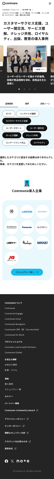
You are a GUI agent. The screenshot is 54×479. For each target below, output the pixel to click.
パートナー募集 (12, 403)
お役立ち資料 (11, 364)
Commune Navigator (15, 324)
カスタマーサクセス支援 (17, 120)
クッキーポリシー (13, 426)
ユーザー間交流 (37, 128)
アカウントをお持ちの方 (16, 441)
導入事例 (9, 383)
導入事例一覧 (26, 10)
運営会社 (9, 448)
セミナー (9, 396)
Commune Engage (14, 313)
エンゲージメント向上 (16, 142)
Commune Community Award (20, 410)
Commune (10, 308)
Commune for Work (14, 334)
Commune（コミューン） (11, 10)
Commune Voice (13, 318)
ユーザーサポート (14, 128)
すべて (9, 113)
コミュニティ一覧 (13, 389)
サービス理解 (12, 135)
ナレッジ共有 (32, 135)
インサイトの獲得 (28, 113)
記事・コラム (11, 370)
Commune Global (13, 352)
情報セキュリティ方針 (15, 432)
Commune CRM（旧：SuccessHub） (22, 329)
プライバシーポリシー (15, 419)
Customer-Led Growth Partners (20, 347)
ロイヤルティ (39, 142)
